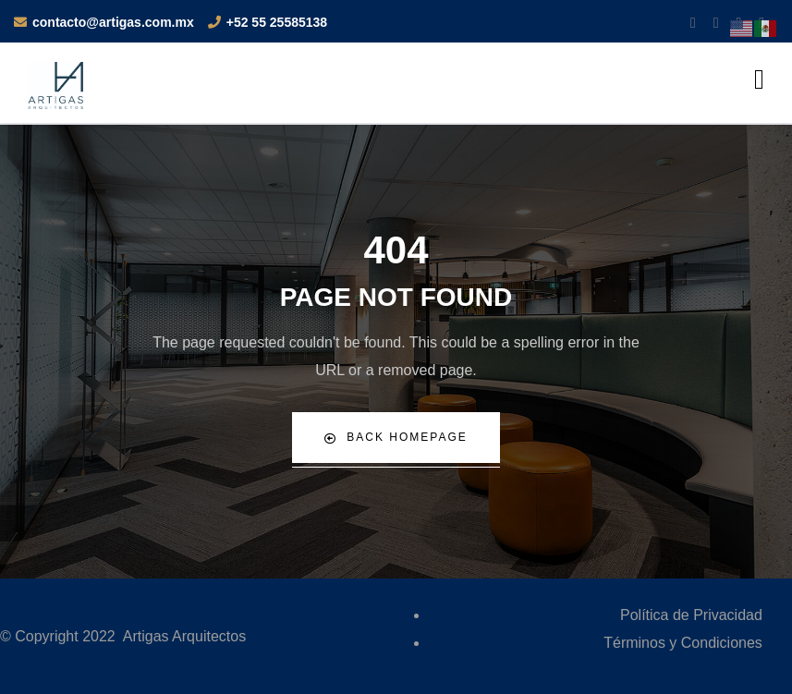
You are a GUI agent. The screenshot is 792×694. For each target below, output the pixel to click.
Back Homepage (395, 437)
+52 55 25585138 (276, 22)
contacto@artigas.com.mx (113, 22)
